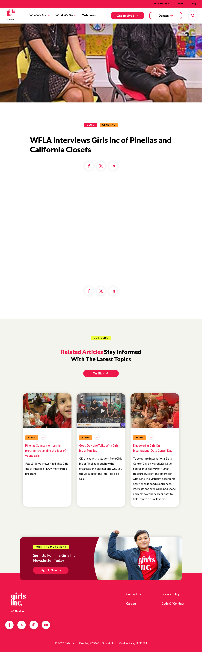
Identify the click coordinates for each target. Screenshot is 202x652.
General (108, 124)
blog (91, 124)
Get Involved (125, 15)
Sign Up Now (49, 570)
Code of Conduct (173, 603)
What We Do (64, 15)
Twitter (21, 625)
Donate (164, 15)
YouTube (46, 625)
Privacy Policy (171, 594)
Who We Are (38, 15)
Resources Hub (161, 3)
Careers (131, 603)
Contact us (133, 594)
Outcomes (89, 15)
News (180, 3)
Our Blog (100, 373)
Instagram (33, 625)
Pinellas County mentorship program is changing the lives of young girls (45, 450)
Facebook (9, 625)
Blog (194, 3)
